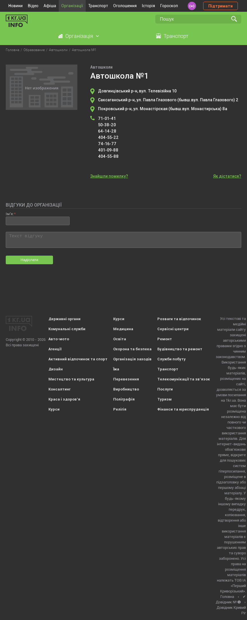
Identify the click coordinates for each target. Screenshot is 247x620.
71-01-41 (107, 118)
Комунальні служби (66, 329)
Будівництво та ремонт (179, 349)
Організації (72, 5)
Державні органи (64, 319)
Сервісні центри (173, 329)
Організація (79, 36)
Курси (54, 409)
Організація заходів (132, 359)
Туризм (164, 399)
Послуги (165, 389)
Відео (33, 5)
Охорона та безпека (132, 349)
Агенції (54, 349)
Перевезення (126, 379)
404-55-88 (108, 156)
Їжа (116, 369)
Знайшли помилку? (109, 176)
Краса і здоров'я (64, 399)
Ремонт (164, 339)
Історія (148, 5)
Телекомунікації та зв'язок (183, 379)
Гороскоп (169, 5)
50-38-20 (107, 125)
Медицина (123, 329)
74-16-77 (107, 143)
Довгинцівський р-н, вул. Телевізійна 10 (137, 91)
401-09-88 (108, 150)
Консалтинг (59, 389)
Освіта (119, 339)
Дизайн (55, 369)
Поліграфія (124, 399)
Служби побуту (171, 359)
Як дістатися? (227, 176)
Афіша (50, 5)
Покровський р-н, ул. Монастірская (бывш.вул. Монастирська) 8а (162, 108)
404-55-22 (108, 137)
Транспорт (98, 5)
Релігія (119, 409)
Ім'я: (9, 214)
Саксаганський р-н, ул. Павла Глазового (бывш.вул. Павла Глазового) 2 (168, 100)
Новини (15, 5)
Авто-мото (58, 339)
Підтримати (220, 6)
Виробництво (126, 389)
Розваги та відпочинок (179, 319)
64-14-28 (107, 131)
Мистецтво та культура (71, 379)
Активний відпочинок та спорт (77, 359)
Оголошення (125, 5)
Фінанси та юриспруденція (183, 409)
